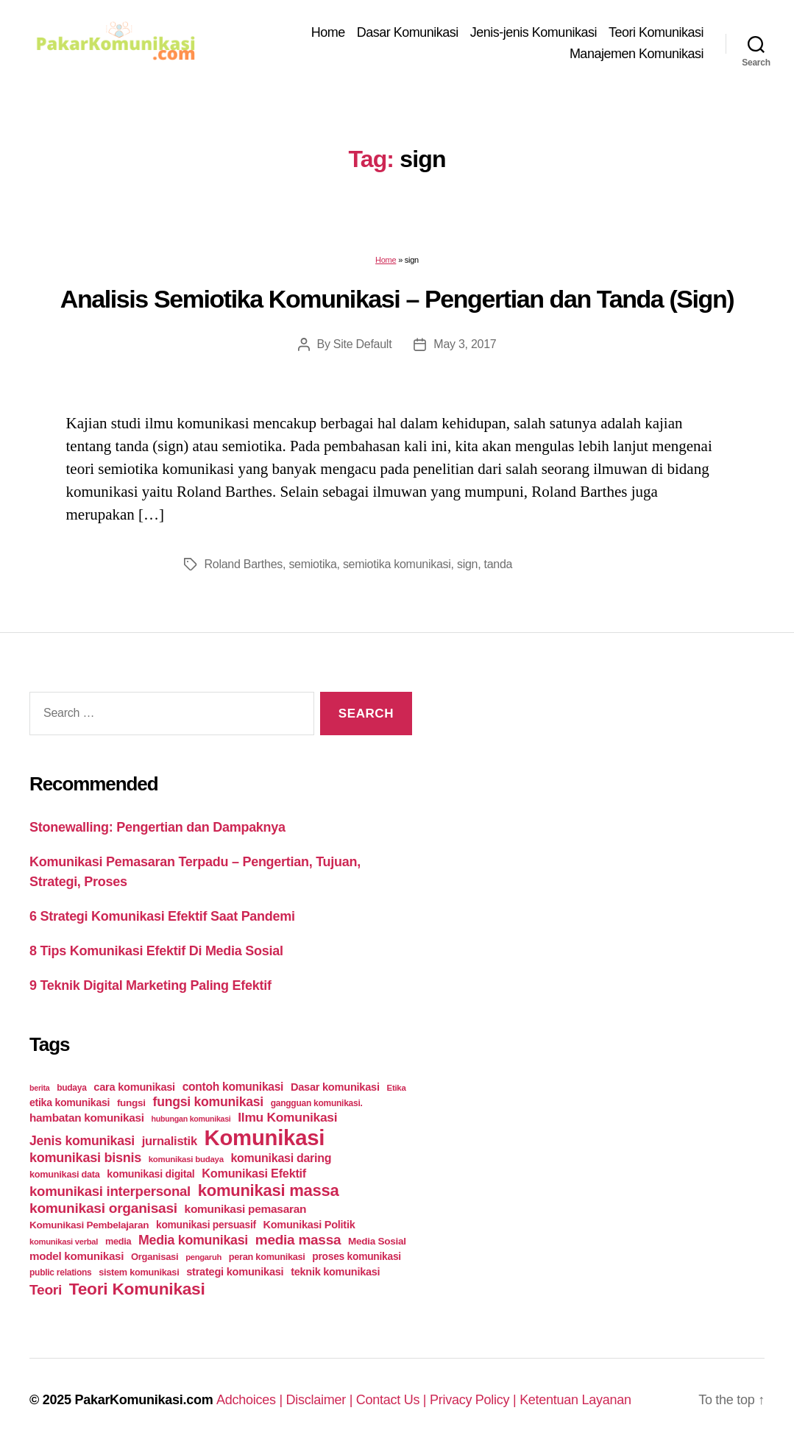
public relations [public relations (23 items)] (60, 1272)
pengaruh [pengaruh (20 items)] (203, 1257)
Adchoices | (251, 1399)
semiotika (312, 564)
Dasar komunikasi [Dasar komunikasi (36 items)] (335, 1087)
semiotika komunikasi (397, 564)
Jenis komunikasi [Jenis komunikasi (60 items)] (82, 1140)
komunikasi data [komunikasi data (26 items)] (64, 1174)
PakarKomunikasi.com (143, 1399)
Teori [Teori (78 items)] (45, 1290)
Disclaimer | (321, 1399)
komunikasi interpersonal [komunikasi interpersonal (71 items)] (110, 1191)
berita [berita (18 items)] (39, 1087)
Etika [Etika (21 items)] (396, 1087)
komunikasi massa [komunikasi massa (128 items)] (268, 1190)
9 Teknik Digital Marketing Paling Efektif (150, 985)
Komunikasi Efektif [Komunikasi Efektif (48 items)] (254, 1173)
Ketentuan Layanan (575, 1399)
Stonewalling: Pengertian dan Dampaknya (157, 827)
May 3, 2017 (464, 344)
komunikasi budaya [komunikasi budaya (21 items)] (186, 1159)
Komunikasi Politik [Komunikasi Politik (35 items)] (309, 1225)
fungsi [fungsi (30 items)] (131, 1102)
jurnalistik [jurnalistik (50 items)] (169, 1141)
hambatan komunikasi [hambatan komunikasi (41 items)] (86, 1117)
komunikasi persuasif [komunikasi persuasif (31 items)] (206, 1225)
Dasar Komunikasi (407, 32)
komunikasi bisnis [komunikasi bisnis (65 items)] (85, 1157)
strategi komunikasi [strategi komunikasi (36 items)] (234, 1272)
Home (328, 32)
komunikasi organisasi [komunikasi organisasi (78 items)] (103, 1208)
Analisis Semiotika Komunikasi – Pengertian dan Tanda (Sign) (397, 299)
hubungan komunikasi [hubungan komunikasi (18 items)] (191, 1118)
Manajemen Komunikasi (636, 53)
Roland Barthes (244, 564)
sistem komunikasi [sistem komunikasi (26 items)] (139, 1272)
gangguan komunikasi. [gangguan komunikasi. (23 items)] (317, 1103)
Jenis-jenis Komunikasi (533, 32)
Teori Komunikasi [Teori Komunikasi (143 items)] (137, 1288)
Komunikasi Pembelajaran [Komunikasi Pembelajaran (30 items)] (89, 1225)
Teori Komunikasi (656, 32)
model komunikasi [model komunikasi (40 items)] (76, 1256)
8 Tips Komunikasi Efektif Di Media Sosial (156, 951)
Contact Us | (393, 1399)
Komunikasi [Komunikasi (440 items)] (265, 1137)
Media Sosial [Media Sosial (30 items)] (377, 1241)
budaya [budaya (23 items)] (71, 1088)
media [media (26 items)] (118, 1241)
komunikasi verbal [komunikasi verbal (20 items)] (63, 1241)
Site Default (362, 344)
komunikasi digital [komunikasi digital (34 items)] (150, 1174)
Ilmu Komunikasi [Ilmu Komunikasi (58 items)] (287, 1117)
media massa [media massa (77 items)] (298, 1239)
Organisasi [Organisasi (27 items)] (155, 1256)
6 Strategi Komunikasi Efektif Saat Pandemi (162, 916)
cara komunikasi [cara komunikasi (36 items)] (134, 1087)
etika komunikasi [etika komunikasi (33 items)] (69, 1102)
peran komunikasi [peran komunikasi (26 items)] (267, 1256)
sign (467, 564)
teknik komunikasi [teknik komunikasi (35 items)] (335, 1272)
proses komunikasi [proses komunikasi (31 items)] (356, 1256)
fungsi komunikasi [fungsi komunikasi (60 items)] (208, 1101)
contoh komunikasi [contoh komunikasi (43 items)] (233, 1086)
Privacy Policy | (475, 1399)
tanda (498, 564)
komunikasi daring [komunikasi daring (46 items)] (280, 1158)
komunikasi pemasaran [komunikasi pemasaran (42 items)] (246, 1209)
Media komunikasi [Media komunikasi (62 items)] (193, 1240)
